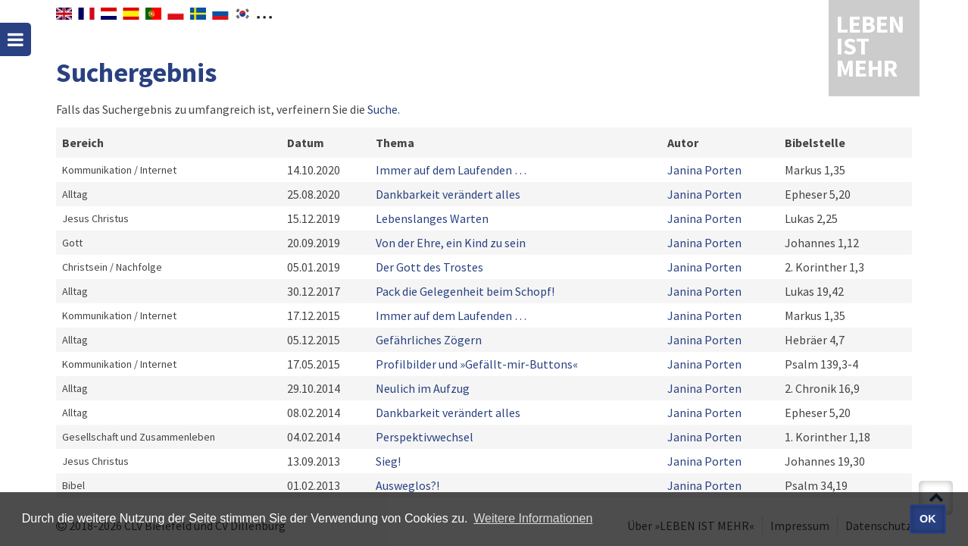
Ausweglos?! (407, 485)
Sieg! (388, 461)
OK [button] (928, 519)
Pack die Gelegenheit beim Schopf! (465, 291)
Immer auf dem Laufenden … (451, 169)
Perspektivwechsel (424, 436)
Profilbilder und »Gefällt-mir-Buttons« (477, 364)
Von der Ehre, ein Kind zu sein (451, 242)
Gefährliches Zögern (429, 339)
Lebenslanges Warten (432, 218)
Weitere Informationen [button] (532, 518)
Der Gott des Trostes (429, 267)
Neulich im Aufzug (423, 388)
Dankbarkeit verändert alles (448, 194)
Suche (382, 109)
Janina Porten (704, 169)
